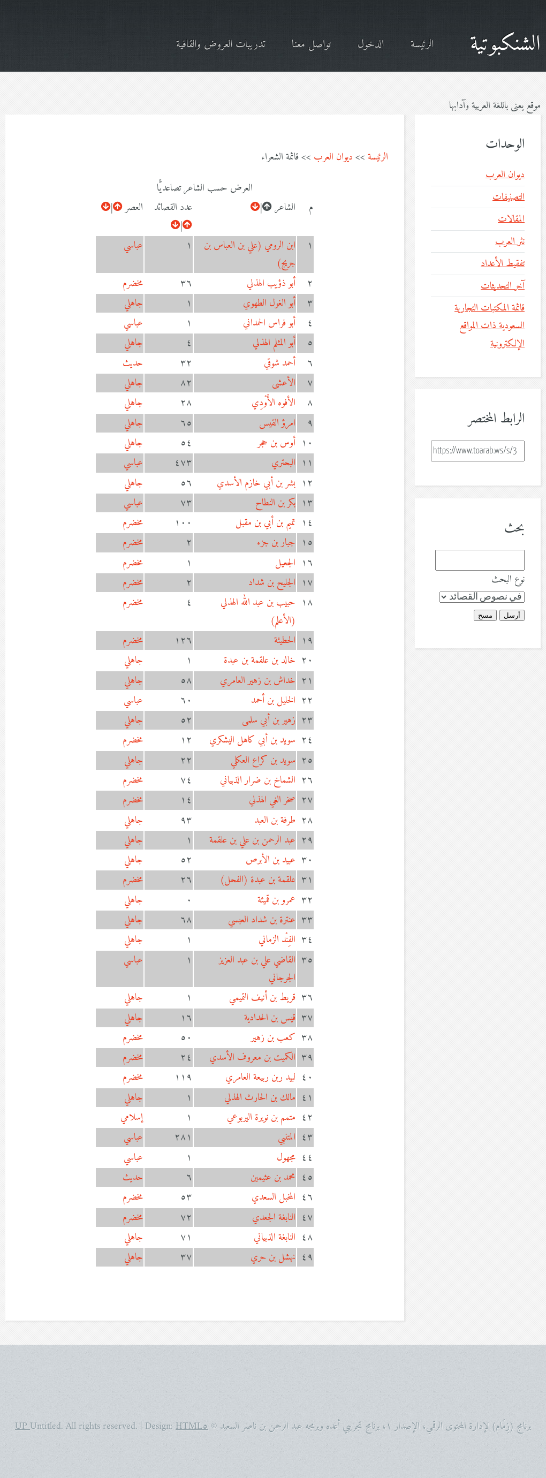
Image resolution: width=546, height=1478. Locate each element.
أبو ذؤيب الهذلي (271, 283)
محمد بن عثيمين (273, 1177)
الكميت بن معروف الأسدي (252, 1057)
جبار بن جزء (276, 542)
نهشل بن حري (273, 1257)
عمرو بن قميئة (276, 900)
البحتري (283, 462)
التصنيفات (508, 197)
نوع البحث (508, 579)
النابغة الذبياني (274, 1237)
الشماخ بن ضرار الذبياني (257, 780)
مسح (485, 615)
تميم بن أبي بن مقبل (265, 522)
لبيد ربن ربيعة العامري (260, 1077)
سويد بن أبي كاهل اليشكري (252, 740)
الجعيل (285, 563)
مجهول (286, 1157)
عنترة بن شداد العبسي (261, 920)
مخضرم (133, 283)
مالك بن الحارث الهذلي (259, 1097)
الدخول (371, 45)
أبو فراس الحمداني (269, 323)
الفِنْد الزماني (277, 939)
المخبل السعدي (273, 1197)
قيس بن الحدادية (269, 1018)
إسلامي (131, 1117)
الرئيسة (422, 45)
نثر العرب (510, 241)
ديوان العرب (333, 157)
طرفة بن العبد (274, 820)
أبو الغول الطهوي (269, 303)
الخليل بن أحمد (273, 700)
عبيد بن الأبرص (270, 860)
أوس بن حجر (276, 443)
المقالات (511, 219)
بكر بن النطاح (275, 503)
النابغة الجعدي (273, 1217)
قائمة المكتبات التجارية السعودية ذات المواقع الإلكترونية (489, 326)
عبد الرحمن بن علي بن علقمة (252, 840)
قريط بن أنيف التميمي (262, 997)
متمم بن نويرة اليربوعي (261, 1117)
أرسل (512, 615)
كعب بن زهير (273, 1037)
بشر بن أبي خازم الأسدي (256, 483)
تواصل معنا (311, 45)
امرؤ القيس (277, 423)
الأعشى (283, 383)
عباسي (133, 245)
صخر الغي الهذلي (272, 800)
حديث (133, 363)
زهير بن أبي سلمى (268, 720)
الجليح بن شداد (271, 582)
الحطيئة (284, 640)
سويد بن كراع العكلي (263, 760)
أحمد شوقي (279, 363)
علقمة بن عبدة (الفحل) (257, 879)
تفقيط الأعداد (503, 263)
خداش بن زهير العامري (257, 680)
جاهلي (133, 303)
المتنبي (286, 1137)
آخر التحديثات (503, 286)
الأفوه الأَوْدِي (273, 403)
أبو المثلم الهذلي (274, 343)
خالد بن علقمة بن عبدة (259, 660)
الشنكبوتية (505, 44)
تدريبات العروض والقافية (220, 45)
